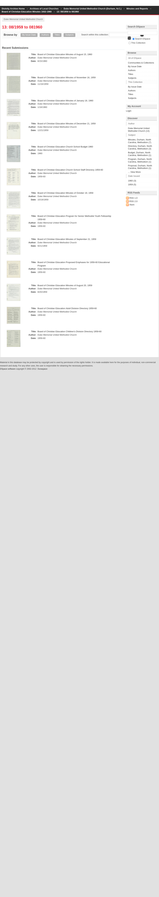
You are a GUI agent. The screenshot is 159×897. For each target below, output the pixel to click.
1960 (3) (132, 180)
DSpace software (7, 369)
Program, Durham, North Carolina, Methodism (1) (140, 160)
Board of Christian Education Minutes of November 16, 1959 (66, 77)
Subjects (69, 35)
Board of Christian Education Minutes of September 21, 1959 (66, 239)
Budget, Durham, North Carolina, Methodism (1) (139, 153)
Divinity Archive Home (13, 8)
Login (156, 4)
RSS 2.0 (133, 201)
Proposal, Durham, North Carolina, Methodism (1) (140, 167)
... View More (134, 172)
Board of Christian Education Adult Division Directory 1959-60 (67, 308)
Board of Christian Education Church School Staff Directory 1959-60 (70, 170)
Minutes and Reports (137, 8)
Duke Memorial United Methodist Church (23, 19)
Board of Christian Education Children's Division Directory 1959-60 (69, 331)
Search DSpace (141, 39)
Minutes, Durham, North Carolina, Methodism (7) (139, 141)
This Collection (137, 43)
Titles (57, 35)
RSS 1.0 (133, 198)
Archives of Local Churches (44, 8)
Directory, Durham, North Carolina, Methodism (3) (140, 147)
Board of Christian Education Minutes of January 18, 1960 (65, 100)
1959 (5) (132, 184)
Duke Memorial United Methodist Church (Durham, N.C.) (92, 8)
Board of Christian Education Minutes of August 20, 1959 (64, 285)
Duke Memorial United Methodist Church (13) (139, 129)
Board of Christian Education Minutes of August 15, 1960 (64, 54)
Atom (131, 204)
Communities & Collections (141, 62)
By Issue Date (29, 35)
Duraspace (42, 369)
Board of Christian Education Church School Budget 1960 (65, 146)
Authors (45, 35)
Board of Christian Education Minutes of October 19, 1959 (65, 193)
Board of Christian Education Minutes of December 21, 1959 (66, 123)
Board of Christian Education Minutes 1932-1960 (27, 11)
